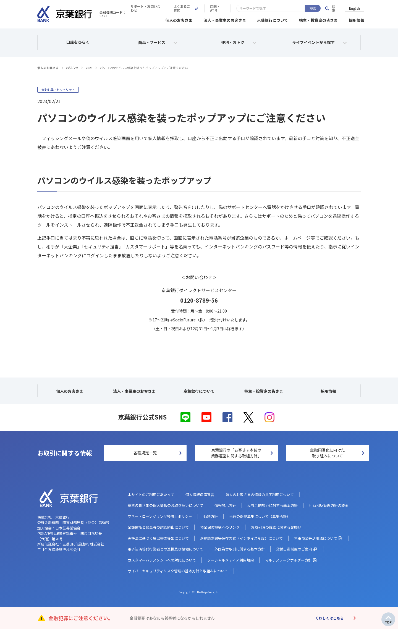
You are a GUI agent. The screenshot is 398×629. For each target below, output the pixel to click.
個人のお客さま (178, 19)
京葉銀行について (272, 19)
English (354, 8)
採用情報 (356, 19)
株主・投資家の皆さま (318, 19)
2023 (89, 67)
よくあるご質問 (269, 8)
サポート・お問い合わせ (225, 8)
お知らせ (72, 67)
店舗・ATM (303, 8)
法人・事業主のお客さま (224, 19)
